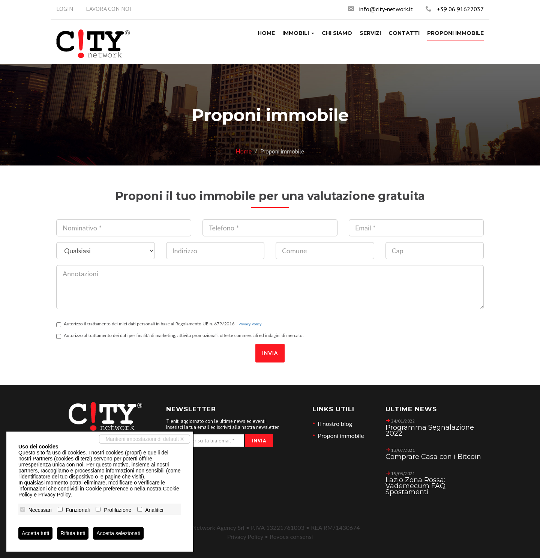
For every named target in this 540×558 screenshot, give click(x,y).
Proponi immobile (341, 435)
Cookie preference (107, 489)
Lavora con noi (108, 8)
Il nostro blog (335, 423)
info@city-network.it (386, 9)
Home (244, 151)
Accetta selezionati (118, 533)
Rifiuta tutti (72, 533)
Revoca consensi (291, 536)
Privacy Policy (249, 324)
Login (64, 8)
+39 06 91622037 (460, 9)
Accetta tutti (35, 533)
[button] (298, 33)
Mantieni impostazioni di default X (144, 439)
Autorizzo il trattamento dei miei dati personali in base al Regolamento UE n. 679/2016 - (159, 324)
